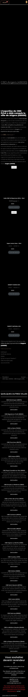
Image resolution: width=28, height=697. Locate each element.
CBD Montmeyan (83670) (14, 400)
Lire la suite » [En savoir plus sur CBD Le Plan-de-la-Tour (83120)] (14, 510)
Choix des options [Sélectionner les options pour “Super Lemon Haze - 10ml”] (14, 252)
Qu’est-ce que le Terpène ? (8, 358)
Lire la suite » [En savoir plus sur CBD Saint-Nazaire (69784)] (14, 595)
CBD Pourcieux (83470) (14, 442)
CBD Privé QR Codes (7, 360)
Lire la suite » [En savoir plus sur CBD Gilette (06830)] (14, 581)
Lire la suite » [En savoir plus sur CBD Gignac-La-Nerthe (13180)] (14, 552)
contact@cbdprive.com (14, 683)
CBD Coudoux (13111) (14, 557)
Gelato (2, 356)
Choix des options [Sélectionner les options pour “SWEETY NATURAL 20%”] (14, 335)
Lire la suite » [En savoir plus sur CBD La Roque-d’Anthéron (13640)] (14, 651)
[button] (26, 2)
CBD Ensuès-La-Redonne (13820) (14, 484)
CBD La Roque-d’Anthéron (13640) (14, 641)
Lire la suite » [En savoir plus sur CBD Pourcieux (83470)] (14, 452)
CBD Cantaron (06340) (14, 514)
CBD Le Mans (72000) (14, 428)
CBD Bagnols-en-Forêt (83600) (14, 414)
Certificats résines (6, 354)
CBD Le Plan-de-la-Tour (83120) (14, 498)
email (18, 691)
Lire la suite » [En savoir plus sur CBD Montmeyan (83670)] (14, 410)
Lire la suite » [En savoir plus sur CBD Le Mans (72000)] (14, 438)
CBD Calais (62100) (14, 599)
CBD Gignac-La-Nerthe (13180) (14, 543)
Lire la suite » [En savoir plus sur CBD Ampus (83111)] (14, 466)
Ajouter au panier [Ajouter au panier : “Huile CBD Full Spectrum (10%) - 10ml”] (14, 207)
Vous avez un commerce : (10, 695)
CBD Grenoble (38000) (14, 528)
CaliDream (4, 352)
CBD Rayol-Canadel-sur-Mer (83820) (14, 470)
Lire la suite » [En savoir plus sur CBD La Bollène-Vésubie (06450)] (14, 637)
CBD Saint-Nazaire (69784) (14, 585)
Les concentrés (5, 362)
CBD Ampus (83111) (14, 456)
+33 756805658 (14, 681)
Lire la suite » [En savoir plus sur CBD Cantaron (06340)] (14, 524)
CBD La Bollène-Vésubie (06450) (14, 627)
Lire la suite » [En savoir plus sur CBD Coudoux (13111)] (14, 566)
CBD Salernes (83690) (14, 613)
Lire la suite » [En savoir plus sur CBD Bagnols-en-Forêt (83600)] (14, 424)
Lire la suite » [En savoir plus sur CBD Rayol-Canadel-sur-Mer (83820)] (14, 480)
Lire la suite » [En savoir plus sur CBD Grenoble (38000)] (14, 538)
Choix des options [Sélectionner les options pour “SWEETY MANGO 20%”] (14, 294)
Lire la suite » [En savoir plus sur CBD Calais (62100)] (14, 609)
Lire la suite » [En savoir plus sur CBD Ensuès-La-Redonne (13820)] (14, 494)
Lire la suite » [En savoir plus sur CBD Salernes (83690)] (14, 623)
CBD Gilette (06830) (14, 571)
